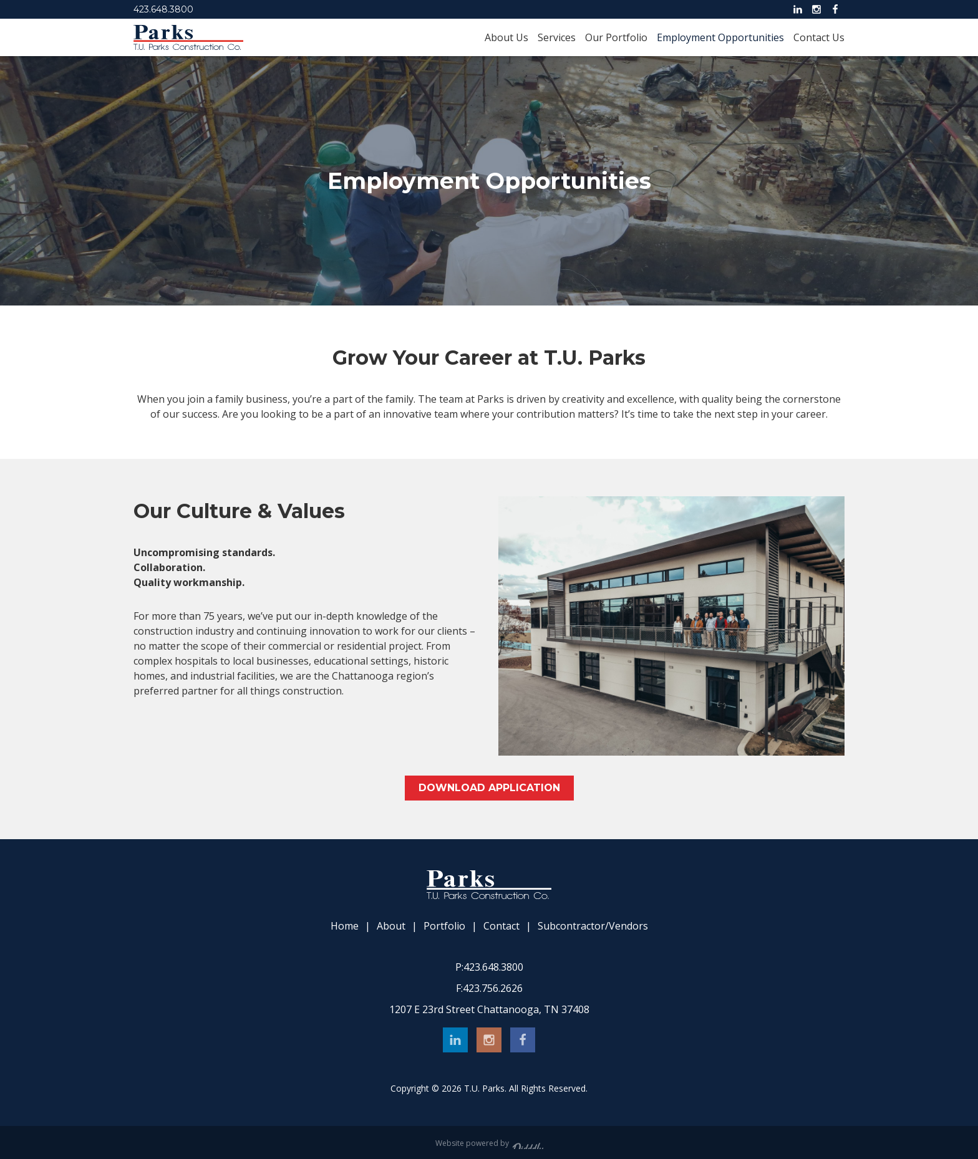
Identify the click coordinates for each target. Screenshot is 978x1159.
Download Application (489, 788)
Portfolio (444, 926)
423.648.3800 (163, 9)
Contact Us (819, 37)
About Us (506, 37)
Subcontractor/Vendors (593, 926)
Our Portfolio (616, 37)
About (391, 926)
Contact (501, 926)
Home (345, 926)
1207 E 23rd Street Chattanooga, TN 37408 (489, 1009)
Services (557, 37)
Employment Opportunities (720, 37)
